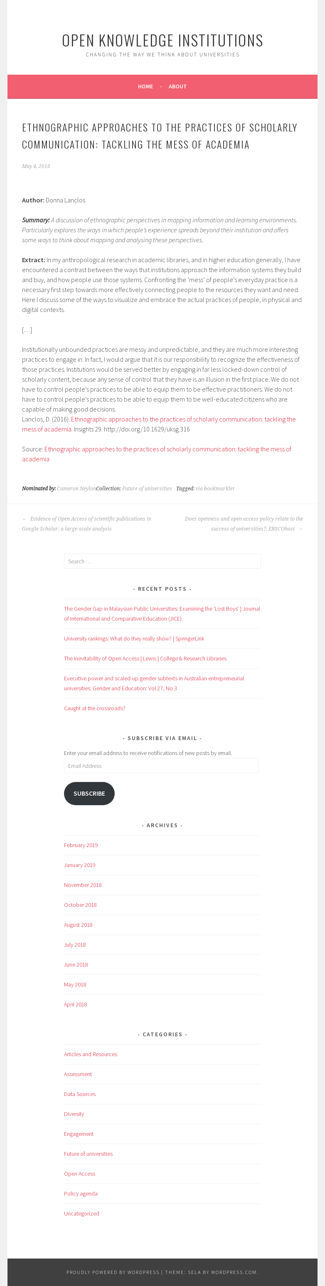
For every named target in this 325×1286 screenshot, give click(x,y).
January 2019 (80, 865)
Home (145, 86)
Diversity (74, 1114)
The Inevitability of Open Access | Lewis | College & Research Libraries (145, 658)
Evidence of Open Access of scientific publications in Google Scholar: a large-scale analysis (86, 524)
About (178, 86)
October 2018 (80, 904)
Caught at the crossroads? (95, 708)
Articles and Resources (90, 1054)
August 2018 (78, 924)
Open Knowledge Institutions (162, 40)
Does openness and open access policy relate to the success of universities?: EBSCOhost (244, 524)
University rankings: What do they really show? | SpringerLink (134, 638)
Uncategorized (81, 1213)
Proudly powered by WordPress (113, 1272)
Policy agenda (81, 1193)
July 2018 (75, 944)
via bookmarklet (215, 489)
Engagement (79, 1133)
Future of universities (147, 489)
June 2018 (76, 964)
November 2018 (83, 885)
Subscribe (89, 793)
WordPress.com (234, 1272)
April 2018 (75, 1004)
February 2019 (81, 845)
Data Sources (80, 1094)
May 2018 (75, 984)
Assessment (78, 1074)
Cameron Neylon (76, 489)
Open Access (79, 1173)
